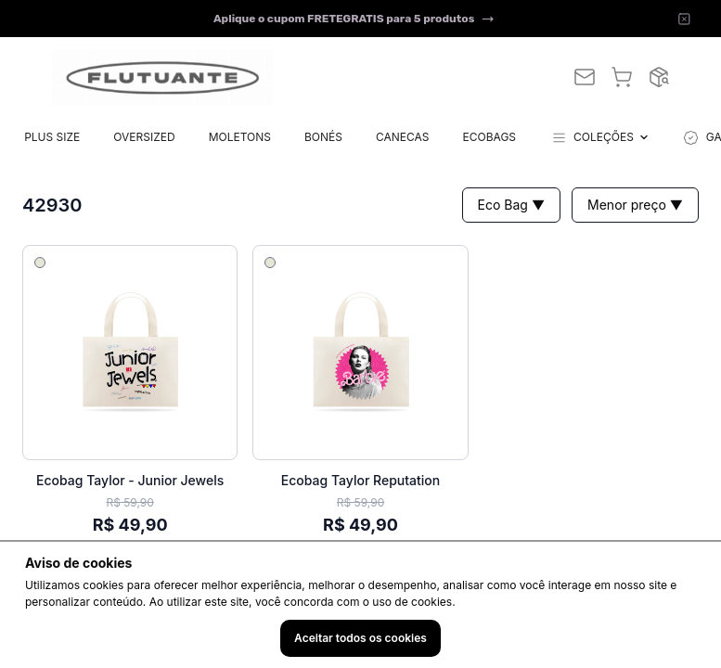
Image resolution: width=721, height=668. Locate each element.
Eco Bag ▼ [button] (511, 204)
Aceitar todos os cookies (360, 638)
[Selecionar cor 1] (39, 262)
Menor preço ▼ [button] (635, 204)
